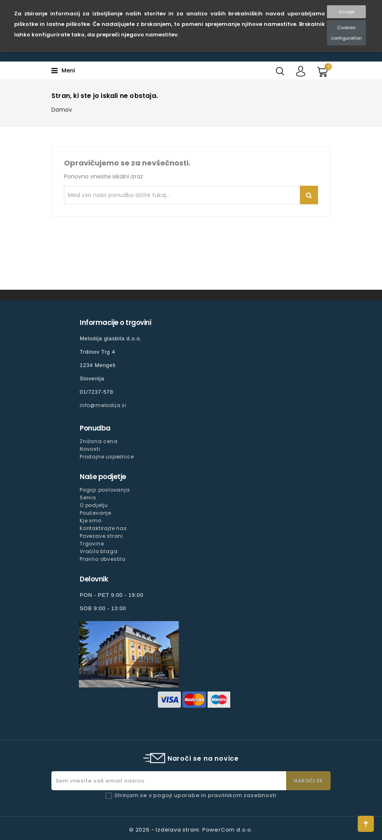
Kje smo (91, 520)
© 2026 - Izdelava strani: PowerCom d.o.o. (191, 830)
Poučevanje (95, 512)
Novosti (90, 448)
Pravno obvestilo (102, 559)
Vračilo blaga (98, 551)
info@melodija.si (103, 405)
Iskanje (309, 195)
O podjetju (94, 505)
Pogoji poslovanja (105, 489)
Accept (346, 11)
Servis (88, 497)
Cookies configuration (346, 32)
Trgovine (92, 543)
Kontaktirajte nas (103, 528)
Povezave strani (101, 535)
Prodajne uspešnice (107, 456)
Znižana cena (99, 441)
